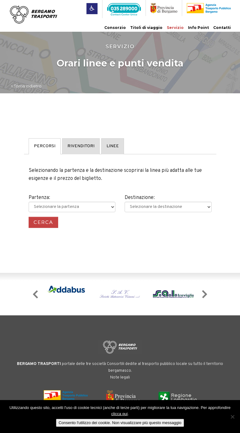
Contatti (222, 27)
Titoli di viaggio (146, 27)
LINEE (112, 146)
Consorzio (115, 27)
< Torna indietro (26, 85)
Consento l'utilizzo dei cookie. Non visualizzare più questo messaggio (119, 422)
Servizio (175, 27)
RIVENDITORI (80, 146)
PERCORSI (44, 146)
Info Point (198, 27)
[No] (232, 417)
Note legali (120, 377)
